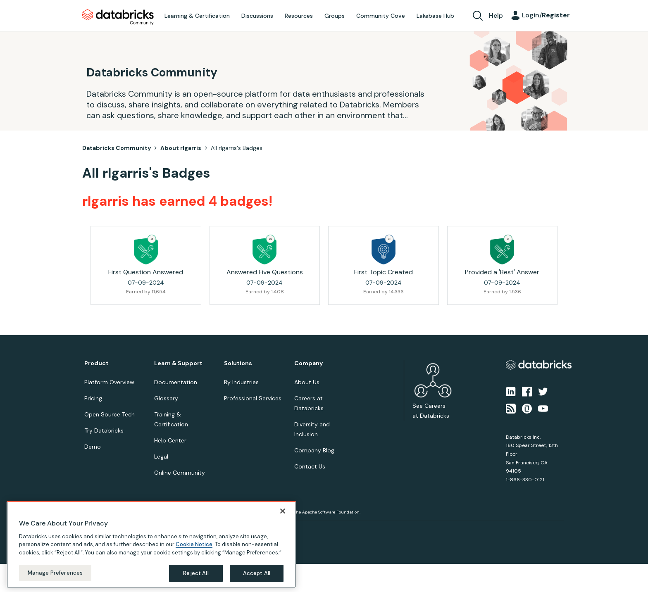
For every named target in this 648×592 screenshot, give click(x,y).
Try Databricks (104, 430)
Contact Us (309, 466)
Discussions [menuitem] (257, 15)
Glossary (166, 398)
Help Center (170, 440)
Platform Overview (109, 382)
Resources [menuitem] (299, 15)
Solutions (238, 363)
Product (96, 363)
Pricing (93, 398)
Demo (92, 446)
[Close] (283, 511)
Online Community (179, 472)
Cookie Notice (194, 544)
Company (308, 363)
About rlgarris (180, 148)
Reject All (195, 573)
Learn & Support (178, 363)
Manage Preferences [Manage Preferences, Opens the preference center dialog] (55, 572)
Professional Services (252, 398)
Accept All (256, 573)
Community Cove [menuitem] (380, 15)
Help (496, 15)
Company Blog (314, 450)
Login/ (546, 15)
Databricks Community (118, 17)
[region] (151, 544)
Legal (161, 456)
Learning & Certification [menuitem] (197, 15)
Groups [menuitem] (334, 15)
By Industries (241, 382)
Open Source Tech (109, 414)
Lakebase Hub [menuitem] (435, 15)
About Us (306, 382)
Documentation (175, 382)
